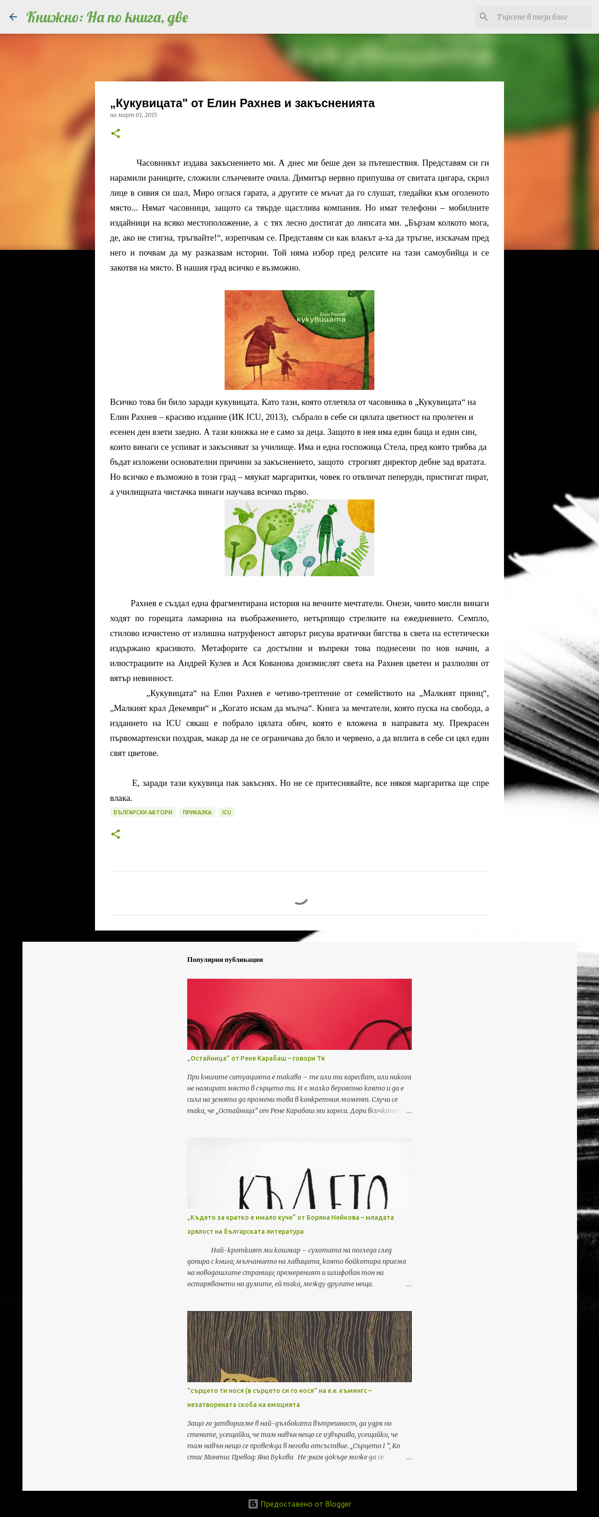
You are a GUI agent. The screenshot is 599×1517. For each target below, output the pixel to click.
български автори (143, 812)
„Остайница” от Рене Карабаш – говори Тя (256, 1058)
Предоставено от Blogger (299, 1504)
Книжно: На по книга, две (107, 16)
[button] (115, 134)
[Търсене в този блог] (542, 17)
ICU (226, 812)
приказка (197, 812)
